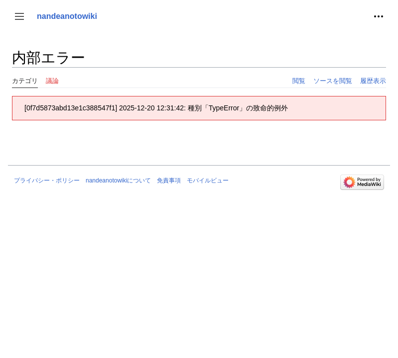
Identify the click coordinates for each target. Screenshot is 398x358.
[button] (19, 16)
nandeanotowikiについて (118, 180)
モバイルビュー (208, 180)
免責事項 (169, 180)
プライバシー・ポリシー (47, 180)
